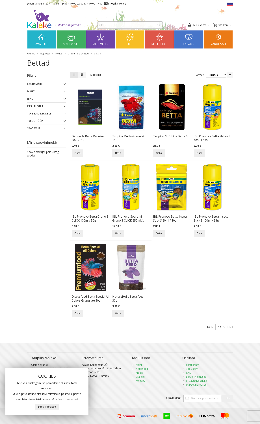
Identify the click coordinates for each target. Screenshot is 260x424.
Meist (139, 364)
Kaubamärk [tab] (35, 84)
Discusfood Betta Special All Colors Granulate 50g (90, 298)
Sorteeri (199, 75)
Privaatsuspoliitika (196, 380)
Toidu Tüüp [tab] (35, 121)
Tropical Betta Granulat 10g (128, 138)
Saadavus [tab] (33, 128)
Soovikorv (192, 368)
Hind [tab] (30, 98)
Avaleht (31, 53)
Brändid (140, 376)
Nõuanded (142, 368)
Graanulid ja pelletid (78, 53)
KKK (188, 372)
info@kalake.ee (117, 3)
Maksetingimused (196, 384)
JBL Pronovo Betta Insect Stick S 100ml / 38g (211, 218)
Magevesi (45, 53)
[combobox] (130, 25)
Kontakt (140, 380)
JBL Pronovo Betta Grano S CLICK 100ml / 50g (90, 218)
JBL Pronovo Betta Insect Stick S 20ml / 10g (170, 218)
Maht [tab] (31, 91)
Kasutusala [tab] (35, 106)
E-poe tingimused (196, 376)
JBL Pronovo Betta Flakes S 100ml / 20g (212, 138)
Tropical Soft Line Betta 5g (171, 136)
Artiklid (139, 372)
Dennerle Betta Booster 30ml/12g (88, 138)
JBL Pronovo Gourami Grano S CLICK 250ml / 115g (127, 218)
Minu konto (192, 364)
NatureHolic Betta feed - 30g (128, 298)
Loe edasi (72, 399)
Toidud (59, 53)
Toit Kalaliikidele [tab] (39, 113)
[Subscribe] (227, 398)
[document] (47, 392)
